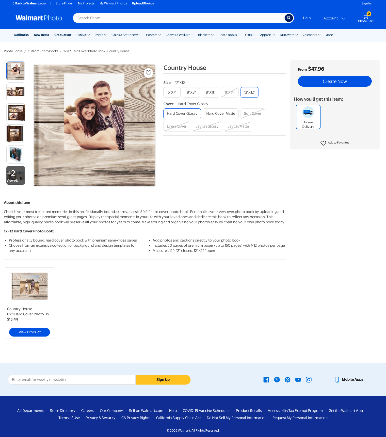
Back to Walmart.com (29, 3)
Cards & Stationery (125, 35)
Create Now (335, 81)
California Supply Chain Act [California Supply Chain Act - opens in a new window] (178, 418)
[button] (335, 143)
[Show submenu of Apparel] (273, 34)
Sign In (366, 3)
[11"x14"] (230, 92)
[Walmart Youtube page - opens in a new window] (298, 379)
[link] (29, 303)
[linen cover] (176, 126)
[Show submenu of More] (335, 34)
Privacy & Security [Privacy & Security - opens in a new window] (100, 418)
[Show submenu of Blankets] (212, 34)
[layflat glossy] (207, 126)
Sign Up (163, 379)
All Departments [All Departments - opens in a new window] (30, 410)
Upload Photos (143, 3)
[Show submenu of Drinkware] (296, 34)
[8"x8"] (191, 92)
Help (307, 18)
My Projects (86, 3)
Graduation (62, 35)
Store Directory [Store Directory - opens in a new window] (62, 410)
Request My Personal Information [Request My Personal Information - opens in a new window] (300, 418)
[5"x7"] (172, 92)
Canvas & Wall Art (178, 35)
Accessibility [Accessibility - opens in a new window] (278, 410)
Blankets (204, 35)
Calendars (310, 35)
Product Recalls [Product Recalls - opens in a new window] (249, 410)
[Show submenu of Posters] (159, 34)
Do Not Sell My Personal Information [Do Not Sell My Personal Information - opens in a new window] (237, 418)
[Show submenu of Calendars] (319, 34)
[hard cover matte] (221, 113)
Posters (151, 35)
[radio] (15, 71)
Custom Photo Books (43, 51)
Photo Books (228, 35)
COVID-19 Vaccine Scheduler (206, 410)
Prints (99, 35)
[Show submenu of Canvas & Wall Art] (192, 34)
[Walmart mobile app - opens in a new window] (348, 379)
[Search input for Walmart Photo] (179, 18)
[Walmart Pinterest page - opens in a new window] (287, 379)
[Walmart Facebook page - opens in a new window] (266, 379)
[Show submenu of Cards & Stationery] (140, 34)
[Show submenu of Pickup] (88, 34)
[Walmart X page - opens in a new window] (277, 379)
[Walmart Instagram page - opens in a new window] (309, 379)
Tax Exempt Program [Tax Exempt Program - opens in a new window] (305, 410)
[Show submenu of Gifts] (254, 34)
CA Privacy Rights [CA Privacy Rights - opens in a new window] (135, 418)
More (329, 35)
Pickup (81, 35)
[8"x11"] (210, 92)
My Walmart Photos (113, 3)
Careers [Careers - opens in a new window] (87, 410)
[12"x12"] (249, 92)
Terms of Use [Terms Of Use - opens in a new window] (69, 418)
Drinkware (287, 35)
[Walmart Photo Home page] (39, 18)
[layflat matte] (238, 126)
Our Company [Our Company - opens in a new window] (111, 410)
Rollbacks (21, 35)
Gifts (248, 35)
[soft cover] (253, 113)
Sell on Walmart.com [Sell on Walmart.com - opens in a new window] (146, 410)
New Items (41, 35)
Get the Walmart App (346, 410)
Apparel (266, 35)
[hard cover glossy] (182, 113)
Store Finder (64, 3)
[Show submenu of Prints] (105, 34)
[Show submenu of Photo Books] (239, 34)
